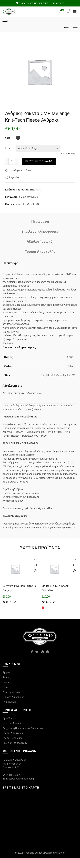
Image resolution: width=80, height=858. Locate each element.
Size (7, 148)
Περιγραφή (40, 221)
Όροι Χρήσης (10, 718)
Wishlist (62, 10)
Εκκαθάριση (69, 153)
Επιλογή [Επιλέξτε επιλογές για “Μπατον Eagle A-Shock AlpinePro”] (50, 602)
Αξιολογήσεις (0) (40, 241)
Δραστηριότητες (12, 692)
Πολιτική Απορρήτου (14, 723)
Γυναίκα (7, 682)
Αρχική (7, 672)
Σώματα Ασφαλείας (13, 697)
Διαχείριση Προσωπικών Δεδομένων (23, 728)
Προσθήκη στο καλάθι (39, 161)
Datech (61, 852)
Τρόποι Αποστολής (40, 252)
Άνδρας (7, 677)
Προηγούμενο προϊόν (66, 27)
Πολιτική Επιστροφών (15, 743)
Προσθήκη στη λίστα (20, 170)
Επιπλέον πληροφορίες (40, 231)
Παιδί (5, 687)
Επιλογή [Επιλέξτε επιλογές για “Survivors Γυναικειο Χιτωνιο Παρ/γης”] (11, 602)
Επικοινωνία (9, 702)
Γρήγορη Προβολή (35, 571)
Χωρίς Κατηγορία (28, 197)
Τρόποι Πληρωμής (13, 738)
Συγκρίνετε (15, 177)
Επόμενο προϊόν (75, 27)
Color (8, 137)
